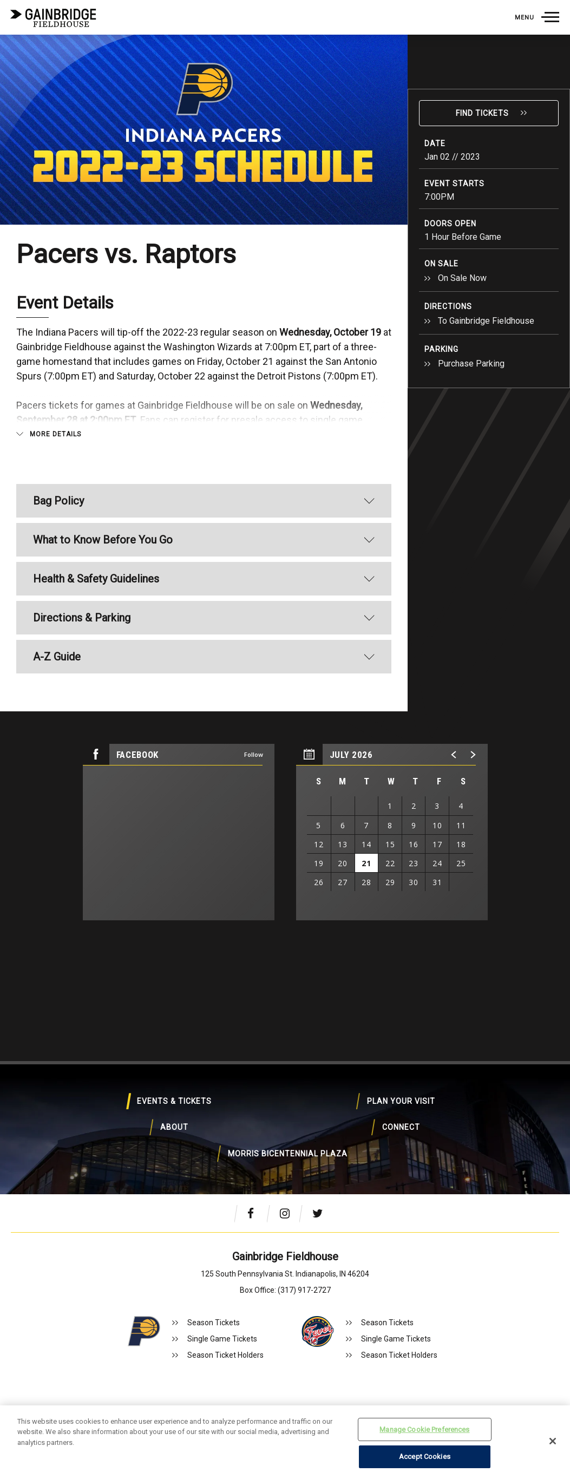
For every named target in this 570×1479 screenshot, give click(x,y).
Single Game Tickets (222, 1338)
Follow (253, 754)
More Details (55, 434)
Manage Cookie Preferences (424, 1429)
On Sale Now (462, 278)
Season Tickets (213, 1322)
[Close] (553, 1441)
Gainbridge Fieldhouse (54, 17)
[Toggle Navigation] (536, 17)
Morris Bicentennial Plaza (373, 1146)
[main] (285, 490)
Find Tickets (482, 113)
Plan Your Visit (287, 1108)
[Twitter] (320, 1213)
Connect (202, 1146)
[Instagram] (288, 1213)
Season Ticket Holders (225, 1355)
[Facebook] (255, 1213)
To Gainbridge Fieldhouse (486, 321)
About (458, 1108)
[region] (392, 832)
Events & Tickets (117, 1108)
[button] (454, 755)
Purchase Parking (471, 363)
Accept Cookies (424, 1456)
